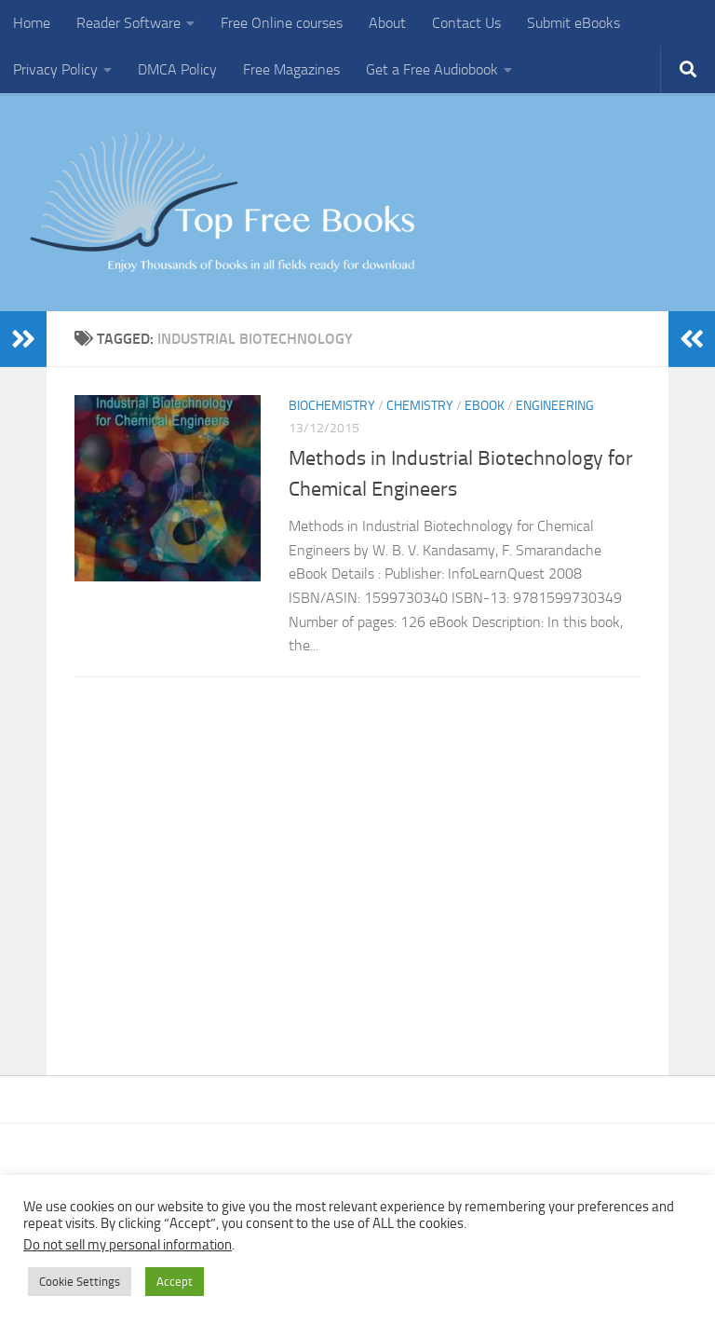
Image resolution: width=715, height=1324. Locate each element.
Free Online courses (282, 23)
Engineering (555, 406)
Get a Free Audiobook (432, 69)
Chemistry (419, 406)
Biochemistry (332, 406)
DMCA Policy (177, 69)
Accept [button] (174, 1282)
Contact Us (466, 23)
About (387, 23)
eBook (485, 406)
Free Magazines (291, 69)
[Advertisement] (357, 865)
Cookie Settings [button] (79, 1282)
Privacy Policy (55, 69)
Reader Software (128, 23)
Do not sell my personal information (127, 1244)
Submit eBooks (573, 23)
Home (31, 23)
